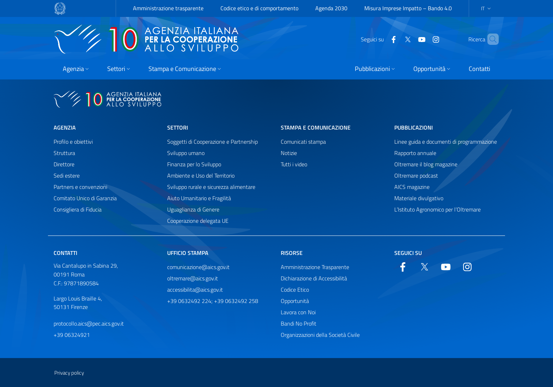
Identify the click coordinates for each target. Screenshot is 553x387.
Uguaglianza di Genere (193, 209)
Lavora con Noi (298, 312)
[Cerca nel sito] (490, 39)
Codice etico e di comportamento (259, 8)
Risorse (292, 253)
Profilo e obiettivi (73, 141)
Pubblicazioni (413, 127)
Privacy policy (69, 373)
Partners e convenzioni (80, 187)
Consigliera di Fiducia (78, 209)
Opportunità (295, 301)
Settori (177, 127)
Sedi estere (67, 175)
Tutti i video (294, 164)
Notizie (289, 153)
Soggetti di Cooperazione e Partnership (212, 141)
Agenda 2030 (331, 8)
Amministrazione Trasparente (315, 267)
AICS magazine (412, 187)
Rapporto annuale (415, 153)
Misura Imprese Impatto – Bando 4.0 (408, 8)
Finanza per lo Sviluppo (194, 164)
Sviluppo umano (186, 153)
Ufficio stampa (187, 253)
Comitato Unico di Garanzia (85, 198)
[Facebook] (382, 39)
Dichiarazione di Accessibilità (314, 278)
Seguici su (408, 253)
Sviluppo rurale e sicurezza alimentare (211, 187)
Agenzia (65, 127)
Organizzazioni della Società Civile (320, 335)
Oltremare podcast (416, 175)
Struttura (64, 153)
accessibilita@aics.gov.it (195, 289)
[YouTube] (410, 39)
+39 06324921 (72, 335)
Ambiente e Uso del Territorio (201, 175)
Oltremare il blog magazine (425, 164)
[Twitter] (396, 39)
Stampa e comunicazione (316, 127)
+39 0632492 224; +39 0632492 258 (212, 301)
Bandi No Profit (298, 323)
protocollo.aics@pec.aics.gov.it (89, 323)
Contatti (65, 253)
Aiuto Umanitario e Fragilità (199, 198)
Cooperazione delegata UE (198, 220)
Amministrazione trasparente (168, 8)
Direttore (64, 164)
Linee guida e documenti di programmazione (445, 141)
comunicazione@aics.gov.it (198, 267)
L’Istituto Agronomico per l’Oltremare (437, 209)
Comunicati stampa (303, 141)
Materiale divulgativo (418, 198)
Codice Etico (295, 289)
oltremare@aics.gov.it (192, 278)
